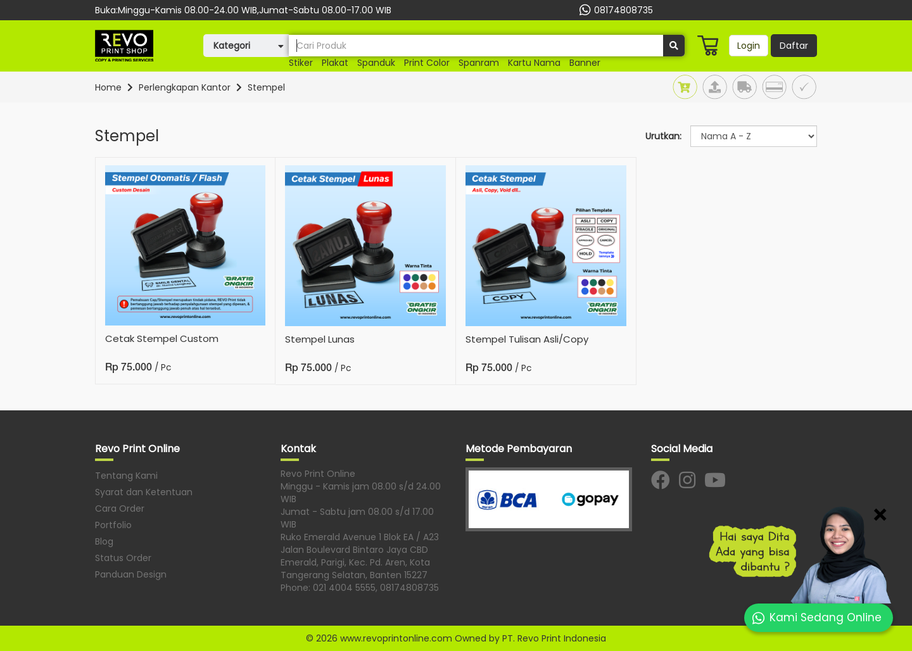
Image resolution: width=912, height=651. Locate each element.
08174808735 (614, 10)
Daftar (794, 45)
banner (584, 62)
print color (427, 62)
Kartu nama (534, 62)
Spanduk (376, 62)
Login (748, 45)
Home (108, 87)
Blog (104, 541)
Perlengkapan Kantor (185, 87)
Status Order (123, 558)
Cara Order (119, 508)
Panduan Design (131, 574)
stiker (301, 62)
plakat (335, 62)
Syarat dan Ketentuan (144, 492)
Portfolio (113, 525)
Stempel (266, 87)
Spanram (479, 62)
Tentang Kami (126, 475)
